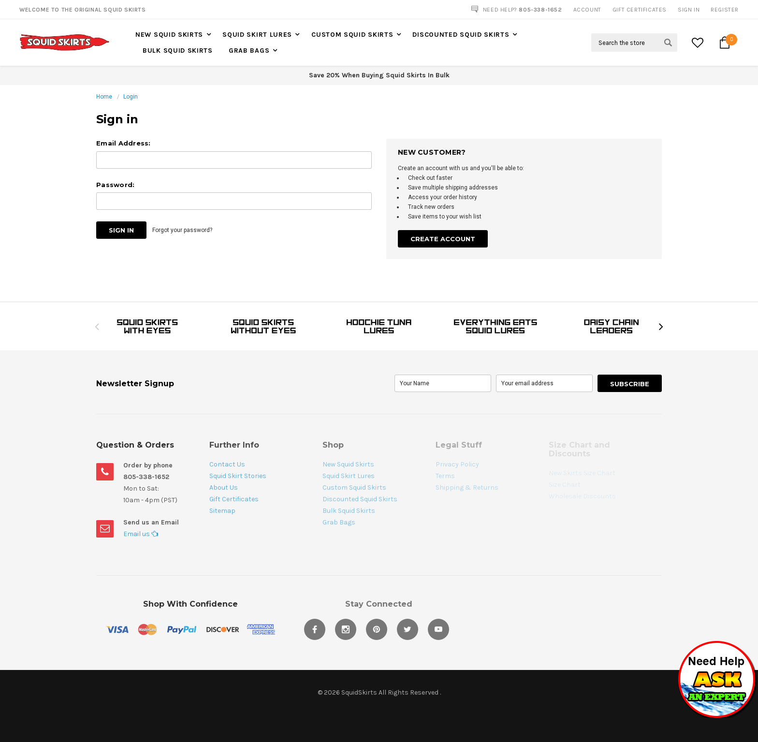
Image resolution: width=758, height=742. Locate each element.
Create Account (442, 239)
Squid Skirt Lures (257, 34)
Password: (115, 185)
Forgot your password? (182, 230)
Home (104, 96)
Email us (140, 534)
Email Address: (123, 143)
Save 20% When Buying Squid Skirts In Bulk (379, 75)
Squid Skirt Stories (237, 476)
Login (130, 96)
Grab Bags (249, 50)
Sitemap (222, 511)
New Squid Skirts (169, 34)
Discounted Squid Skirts (460, 34)
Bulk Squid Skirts (178, 50)
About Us (223, 487)
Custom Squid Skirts (352, 34)
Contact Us (227, 464)
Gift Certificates (234, 499)
